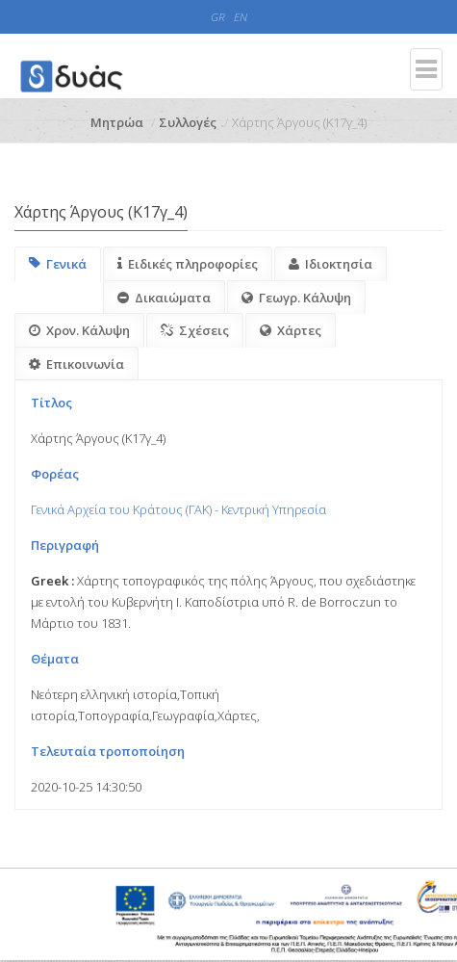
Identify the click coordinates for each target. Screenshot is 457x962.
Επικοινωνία (76, 364)
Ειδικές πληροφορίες (187, 264)
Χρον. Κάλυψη (79, 330)
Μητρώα (116, 122)
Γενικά (58, 264)
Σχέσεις (195, 330)
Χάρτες (290, 330)
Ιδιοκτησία (330, 264)
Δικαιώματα (164, 297)
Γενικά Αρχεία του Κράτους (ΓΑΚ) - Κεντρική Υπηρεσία (178, 509)
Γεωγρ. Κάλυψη (296, 297)
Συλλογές (187, 122)
